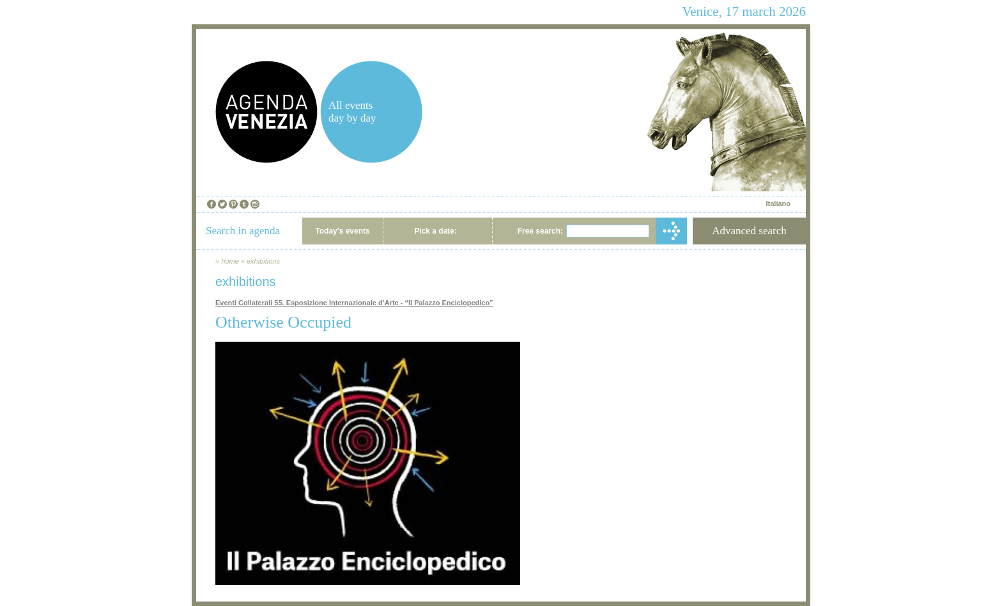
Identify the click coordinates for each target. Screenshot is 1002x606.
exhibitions (263, 261)
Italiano (778, 203)
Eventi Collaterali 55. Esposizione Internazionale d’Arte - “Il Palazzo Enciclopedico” (354, 303)
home (230, 261)
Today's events (342, 231)
